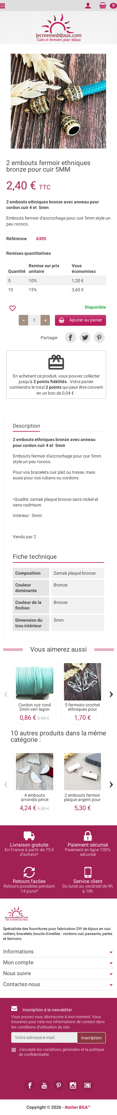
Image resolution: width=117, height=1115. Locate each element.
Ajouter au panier (80, 320)
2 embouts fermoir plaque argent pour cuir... (82, 800)
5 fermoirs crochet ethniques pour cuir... (82, 709)
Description (26, 426)
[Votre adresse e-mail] (44, 1037)
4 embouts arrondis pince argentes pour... (34, 800)
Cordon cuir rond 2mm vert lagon (34, 707)
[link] (70, 337)
